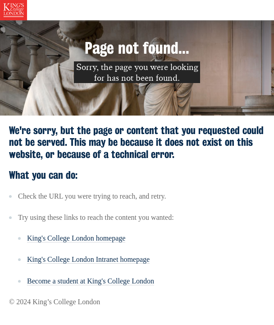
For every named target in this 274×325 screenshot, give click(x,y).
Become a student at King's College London (90, 281)
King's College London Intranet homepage (88, 259)
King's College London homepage (76, 238)
